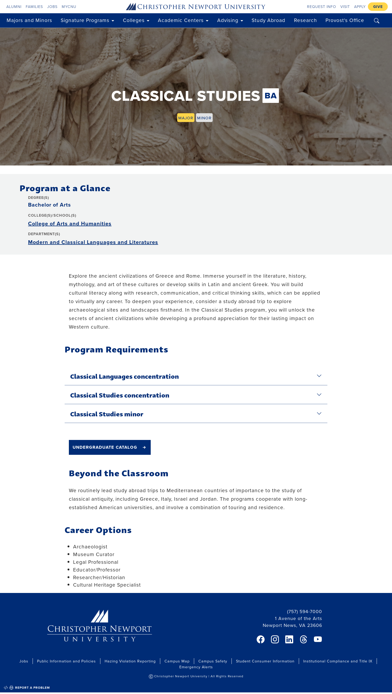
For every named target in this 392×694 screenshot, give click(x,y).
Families (34, 6)
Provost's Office (345, 20)
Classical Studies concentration (119, 394)
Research (305, 20)
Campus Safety (212, 661)
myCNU (69, 6)
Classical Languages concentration (124, 376)
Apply (360, 6)
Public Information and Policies (66, 661)
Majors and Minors (29, 20)
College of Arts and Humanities (70, 223)
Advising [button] (227, 20)
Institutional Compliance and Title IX (337, 661)
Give (378, 6)
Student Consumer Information (265, 661)
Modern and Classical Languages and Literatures (93, 242)
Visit (345, 6)
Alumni (13, 6)
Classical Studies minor (106, 413)
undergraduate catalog (105, 447)
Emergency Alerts (196, 667)
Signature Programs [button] (85, 20)
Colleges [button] (134, 20)
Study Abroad (268, 20)
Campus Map (177, 661)
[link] (261, 639)
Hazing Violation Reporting (130, 661)
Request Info (321, 6)
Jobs (52, 6)
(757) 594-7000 (304, 611)
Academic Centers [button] (181, 20)
